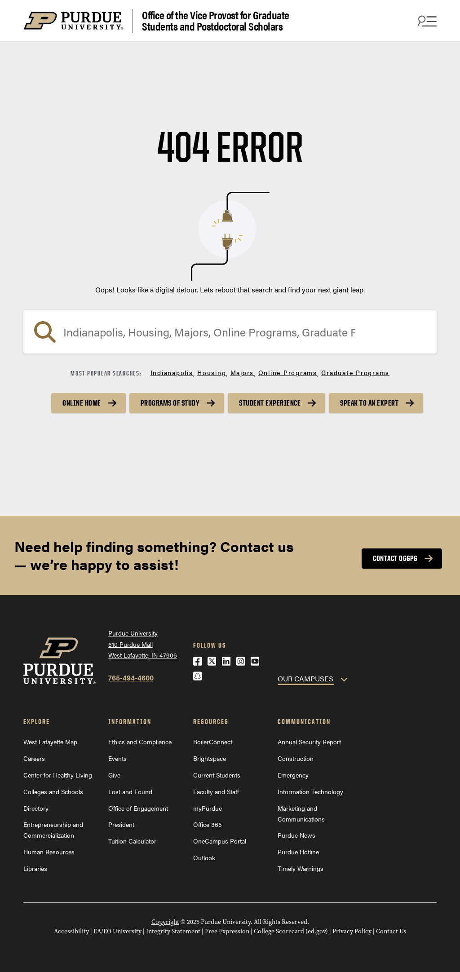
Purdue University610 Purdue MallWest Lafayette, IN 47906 (142, 643)
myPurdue (207, 808)
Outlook (204, 857)
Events (117, 758)
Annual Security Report (309, 741)
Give (114, 774)
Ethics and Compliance (140, 741)
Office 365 (207, 824)
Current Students (216, 774)
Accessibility (71, 931)
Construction (296, 758)
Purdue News (296, 835)
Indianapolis (171, 372)
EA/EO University (117, 931)
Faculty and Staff (216, 791)
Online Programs (287, 372)
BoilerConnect (212, 741)
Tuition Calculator (132, 840)
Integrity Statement (173, 931)
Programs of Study (170, 402)
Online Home (81, 402)
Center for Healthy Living (57, 774)
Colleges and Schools (53, 791)
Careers (34, 758)
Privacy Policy (352, 931)
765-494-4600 (131, 677)
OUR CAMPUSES (305, 678)
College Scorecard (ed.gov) (291, 931)
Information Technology (310, 791)
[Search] (230, 331)
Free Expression (227, 931)
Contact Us (391, 931)
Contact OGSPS (395, 558)
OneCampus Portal (219, 840)
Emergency (293, 774)
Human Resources (49, 851)
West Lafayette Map (50, 741)
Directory (36, 808)
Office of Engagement (138, 808)
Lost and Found (130, 791)
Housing (211, 372)
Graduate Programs (355, 372)
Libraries (35, 868)
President (121, 824)
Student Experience (270, 402)
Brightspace (209, 758)
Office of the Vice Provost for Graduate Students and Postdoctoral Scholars (215, 21)
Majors (242, 372)
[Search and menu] (426, 20)
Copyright (165, 922)
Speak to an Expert (369, 402)
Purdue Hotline (298, 851)
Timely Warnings (300, 868)
